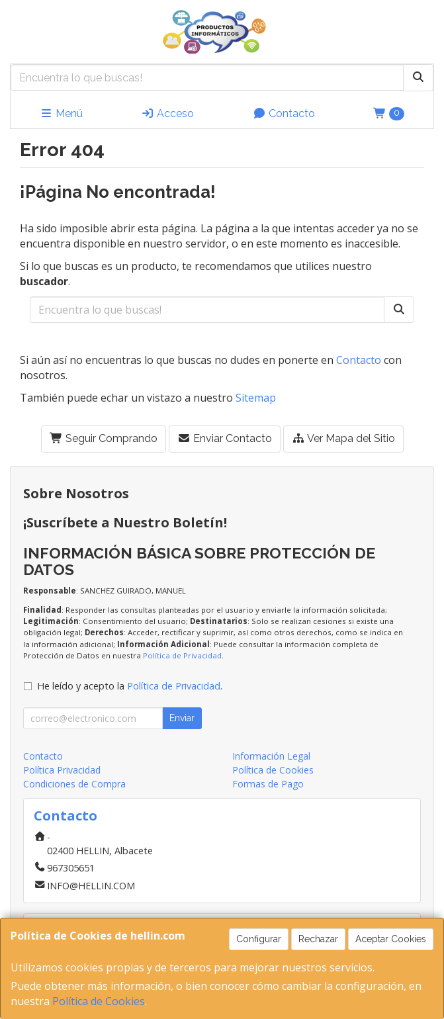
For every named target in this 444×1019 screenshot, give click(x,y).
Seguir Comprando (103, 438)
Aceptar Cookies (390, 939)
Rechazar (318, 939)
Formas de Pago (268, 783)
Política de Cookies (98, 1001)
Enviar (182, 718)
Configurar (258, 939)
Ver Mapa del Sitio (343, 438)
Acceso (167, 113)
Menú (61, 113)
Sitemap (256, 397)
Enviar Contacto (224, 438)
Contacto (284, 113)
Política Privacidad (62, 770)
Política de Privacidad (182, 655)
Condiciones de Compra (74, 783)
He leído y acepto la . (129, 686)
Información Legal (271, 756)
